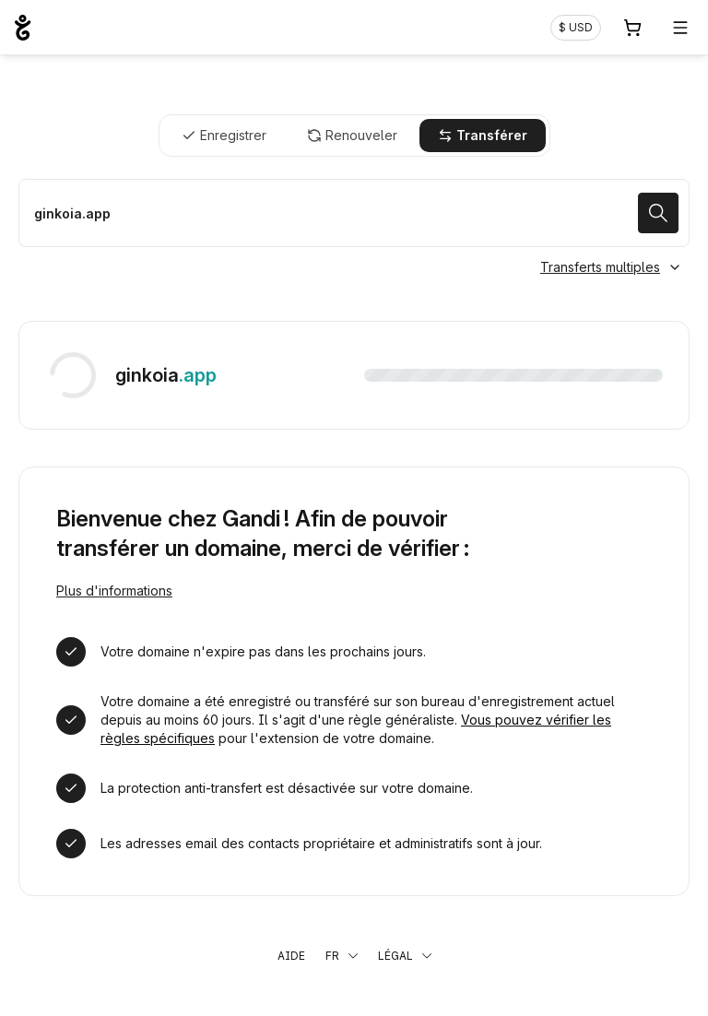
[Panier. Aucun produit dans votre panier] (632, 27)
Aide (291, 956)
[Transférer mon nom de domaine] (354, 213)
